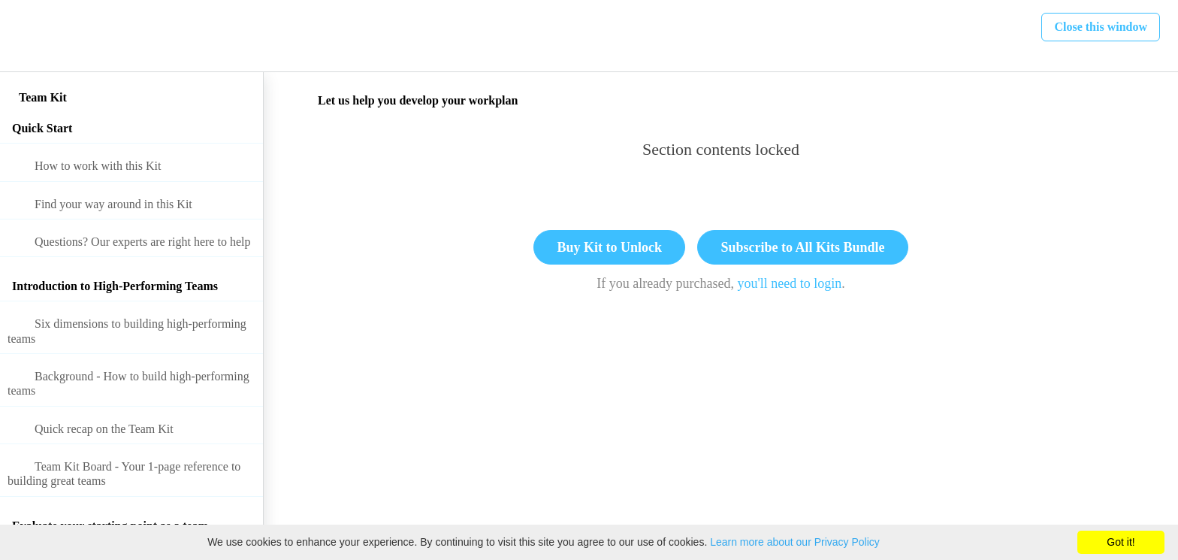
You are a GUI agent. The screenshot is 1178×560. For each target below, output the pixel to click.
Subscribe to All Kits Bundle (802, 247)
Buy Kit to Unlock (609, 247)
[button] (28, 35)
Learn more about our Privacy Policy (795, 542)
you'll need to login (790, 283)
